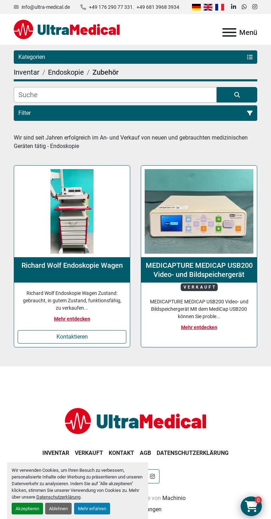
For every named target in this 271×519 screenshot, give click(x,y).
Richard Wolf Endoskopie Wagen (72, 265)
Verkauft (89, 453)
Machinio (174, 498)
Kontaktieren (72, 336)
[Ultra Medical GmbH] (135, 420)
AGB (145, 453)
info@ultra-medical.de (46, 7)
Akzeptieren (27, 508)
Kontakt (121, 453)
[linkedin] (233, 7)
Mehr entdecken (72, 319)
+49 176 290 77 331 (111, 7)
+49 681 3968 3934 (158, 7)
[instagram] (254, 7)
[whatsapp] (244, 7)
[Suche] (115, 95)
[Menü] (229, 32)
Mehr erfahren (92, 508)
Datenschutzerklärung (58, 497)
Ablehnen (58, 508)
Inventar (55, 453)
